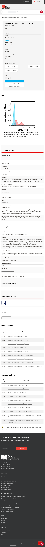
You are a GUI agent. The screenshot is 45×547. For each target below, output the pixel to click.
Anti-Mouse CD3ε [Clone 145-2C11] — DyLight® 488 (20, 359)
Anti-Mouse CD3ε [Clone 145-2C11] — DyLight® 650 (20, 355)
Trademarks (3, 532)
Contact (3, 520)
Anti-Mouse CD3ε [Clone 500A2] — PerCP (18, 385)
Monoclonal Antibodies (6, 485)
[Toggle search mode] (9, 12)
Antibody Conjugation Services (7, 500)
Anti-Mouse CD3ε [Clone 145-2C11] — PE (18, 336)
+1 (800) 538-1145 (5, 466)
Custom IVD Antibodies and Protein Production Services (13, 496)
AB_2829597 (5, 202)
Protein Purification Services (7, 511)
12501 (3, 265)
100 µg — (34, 66)
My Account (26, 1)
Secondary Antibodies (6, 489)
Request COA (6, 318)
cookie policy (13, 545)
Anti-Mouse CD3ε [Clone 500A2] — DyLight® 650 (20, 407)
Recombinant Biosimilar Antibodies (8, 481)
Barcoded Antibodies (5, 479)
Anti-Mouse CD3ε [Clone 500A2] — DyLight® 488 (20, 400)
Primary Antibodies (5, 487)
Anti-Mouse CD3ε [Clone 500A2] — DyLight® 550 (20, 404)
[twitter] (4, 462)
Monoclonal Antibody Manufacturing (9, 503)
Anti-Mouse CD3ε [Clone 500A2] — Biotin (18, 392)
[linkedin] (6, 462)
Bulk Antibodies (6, 476)
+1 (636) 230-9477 (5, 464)
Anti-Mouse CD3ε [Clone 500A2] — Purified (18, 389)
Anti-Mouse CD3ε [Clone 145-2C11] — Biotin (18, 344)
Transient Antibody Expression (7, 509)
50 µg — (11, 66)
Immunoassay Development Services (9, 498)
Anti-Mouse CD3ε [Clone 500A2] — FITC (17, 347)
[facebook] (1, 462)
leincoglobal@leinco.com (7, 468)
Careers (3, 522)
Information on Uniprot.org (8, 271)
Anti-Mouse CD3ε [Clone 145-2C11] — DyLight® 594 (20, 362)
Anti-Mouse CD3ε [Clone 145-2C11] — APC (18, 351)
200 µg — (11, 70)
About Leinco (4, 518)
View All (7, 40)
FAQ (2, 534)
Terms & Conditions (5, 530)
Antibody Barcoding (5, 505)
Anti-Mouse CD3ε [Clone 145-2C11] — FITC (18, 340)
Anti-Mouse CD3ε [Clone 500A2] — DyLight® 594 (20, 411)
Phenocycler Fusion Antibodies (7, 483)
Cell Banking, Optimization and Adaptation (10, 507)
